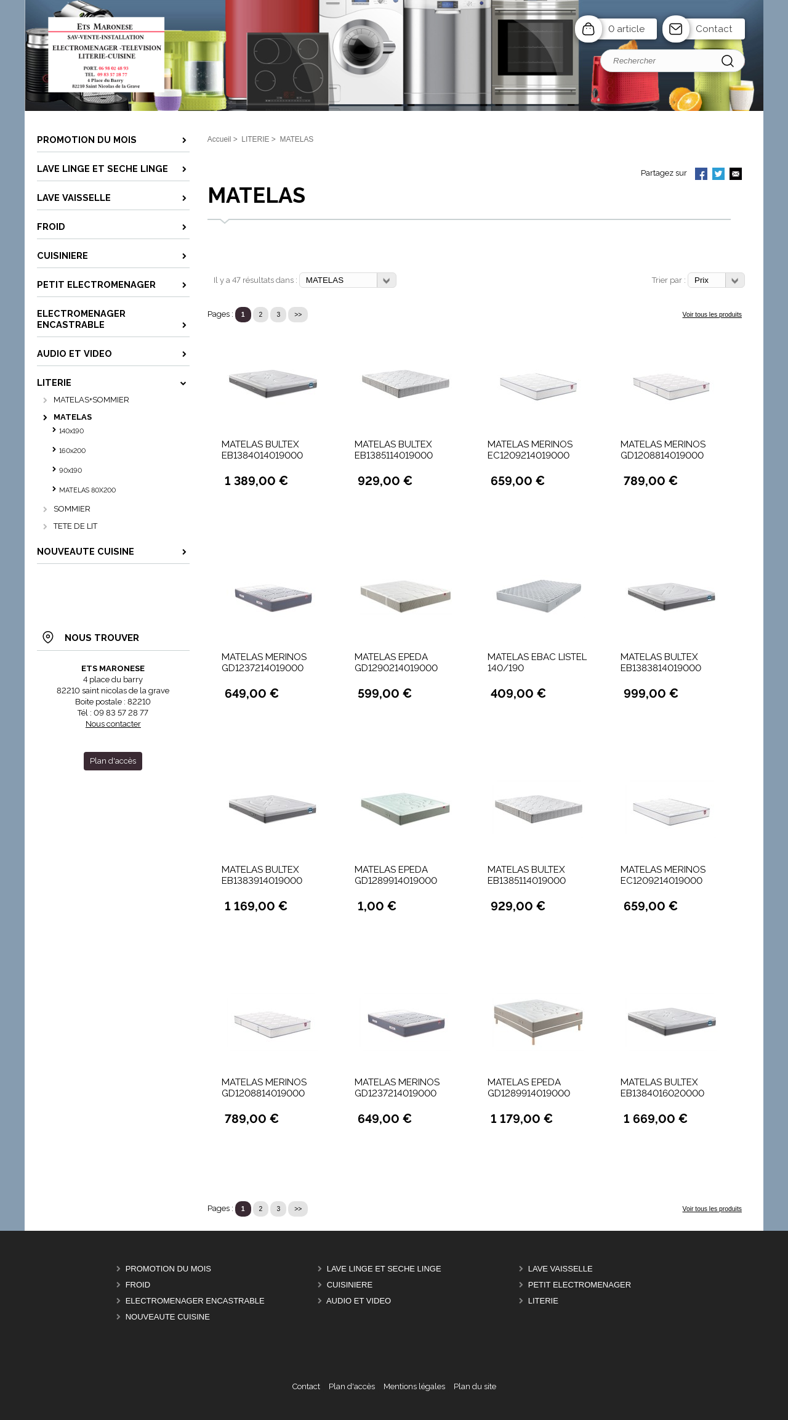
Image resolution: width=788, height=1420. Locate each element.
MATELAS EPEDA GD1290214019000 (396, 662)
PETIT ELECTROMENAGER (579, 1284)
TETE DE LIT (75, 526)
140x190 (71, 431)
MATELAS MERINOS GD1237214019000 (264, 662)
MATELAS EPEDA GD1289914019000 (396, 875)
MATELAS (73, 417)
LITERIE (543, 1300)
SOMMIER (72, 508)
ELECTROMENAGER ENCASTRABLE (195, 1300)
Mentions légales (414, 1386)
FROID (138, 1284)
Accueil (219, 139)
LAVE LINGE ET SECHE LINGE (384, 1268)
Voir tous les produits (712, 314)
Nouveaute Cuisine (168, 1316)
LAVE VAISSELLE (560, 1268)
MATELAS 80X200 (87, 490)
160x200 (72, 451)
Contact (714, 29)
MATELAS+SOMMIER (91, 399)
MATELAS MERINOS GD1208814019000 (663, 450)
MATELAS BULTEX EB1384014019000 (262, 450)
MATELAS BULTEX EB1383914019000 (262, 875)
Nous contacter (113, 723)
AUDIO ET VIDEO (358, 1300)
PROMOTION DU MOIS (168, 1268)
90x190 (70, 471)
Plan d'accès (352, 1386)
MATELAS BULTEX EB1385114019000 (394, 450)
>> (298, 314)
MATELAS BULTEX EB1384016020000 (662, 1088)
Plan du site (475, 1386)
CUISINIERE (349, 1284)
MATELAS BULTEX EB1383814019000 (661, 662)
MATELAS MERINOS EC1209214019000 (530, 450)
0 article (626, 29)
